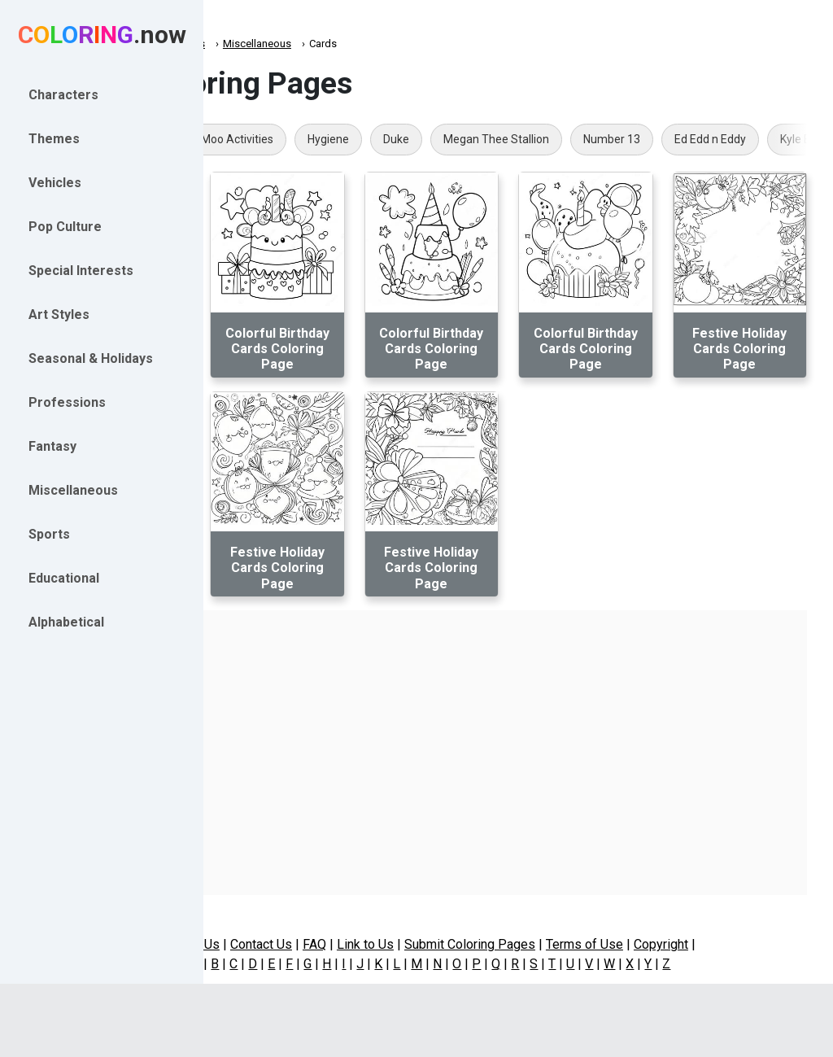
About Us (281, 944)
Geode (267, 139)
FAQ (401, 944)
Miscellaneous (344, 43)
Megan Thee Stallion (669, 139)
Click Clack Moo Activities (382, 139)
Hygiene (501, 139)
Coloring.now (260, 43)
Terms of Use (671, 944)
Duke (569, 139)
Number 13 (785, 139)
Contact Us (348, 944)
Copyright (748, 944)
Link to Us (452, 944)
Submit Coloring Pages (556, 944)
